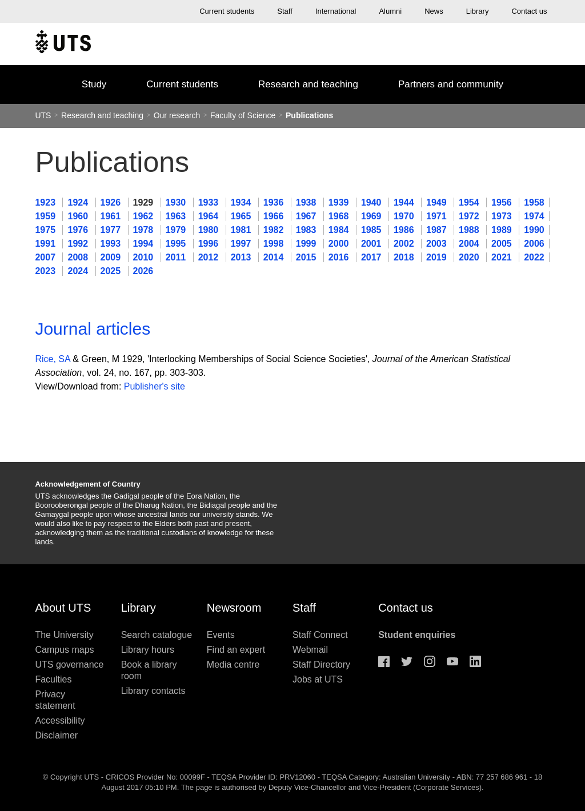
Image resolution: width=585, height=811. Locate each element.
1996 (209, 243)
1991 (46, 243)
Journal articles (92, 328)
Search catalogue (157, 635)
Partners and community (450, 84)
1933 (209, 202)
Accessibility (60, 720)
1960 (78, 216)
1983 (307, 230)
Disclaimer (56, 735)
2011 (177, 257)
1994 (144, 243)
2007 (46, 257)
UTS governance (69, 664)
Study (94, 84)
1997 (242, 243)
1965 (242, 216)
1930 (177, 202)
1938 (307, 202)
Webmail (310, 650)
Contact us (529, 11)
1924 (78, 202)
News (433, 11)
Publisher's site (154, 386)
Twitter (406, 661)
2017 (372, 257)
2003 (437, 243)
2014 (274, 257)
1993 (112, 243)
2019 (437, 257)
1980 (209, 230)
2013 (242, 257)
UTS (43, 115)
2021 (502, 257)
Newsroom (234, 607)
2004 (470, 243)
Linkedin (475, 661)
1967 (307, 216)
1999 (307, 243)
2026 (143, 271)
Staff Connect (320, 635)
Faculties (53, 679)
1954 (470, 202)
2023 (46, 271)
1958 (534, 202)
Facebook (384, 661)
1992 (78, 243)
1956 (502, 202)
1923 (46, 202)
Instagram (429, 661)
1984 (339, 230)
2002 (405, 243)
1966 (274, 216)
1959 (46, 216)
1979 (177, 230)
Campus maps (64, 650)
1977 (112, 230)
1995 (177, 243)
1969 (372, 216)
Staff (284, 11)
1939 (339, 202)
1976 (78, 230)
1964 (209, 216)
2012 (209, 257)
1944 (405, 202)
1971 (437, 216)
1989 (502, 230)
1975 (46, 230)
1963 (177, 216)
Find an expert (236, 650)
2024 (78, 271)
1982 (274, 230)
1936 (274, 202)
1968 (339, 216)
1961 (112, 216)
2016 (339, 257)
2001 (372, 243)
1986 (405, 230)
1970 (405, 216)
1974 (534, 216)
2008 (78, 257)
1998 (274, 243)
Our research (177, 115)
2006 (534, 243)
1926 (112, 202)
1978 (144, 230)
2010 (144, 257)
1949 (437, 202)
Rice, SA (52, 359)
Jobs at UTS (317, 679)
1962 (144, 216)
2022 (534, 257)
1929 (144, 202)
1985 (372, 230)
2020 (470, 257)
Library (477, 11)
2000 (339, 243)
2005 (502, 243)
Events (221, 635)
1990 (534, 230)
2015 (307, 257)
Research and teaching (308, 84)
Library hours (147, 650)
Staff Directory (321, 664)
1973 (502, 216)
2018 (405, 257)
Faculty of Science (244, 115)
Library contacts (153, 691)
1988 (470, 230)
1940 (372, 202)
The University (64, 635)
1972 (470, 216)
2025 (112, 271)
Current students (226, 11)
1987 (437, 230)
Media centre (233, 664)
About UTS (63, 607)
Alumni (390, 11)
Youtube (452, 661)
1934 (242, 202)
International (335, 11)
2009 (112, 257)
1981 (242, 230)
